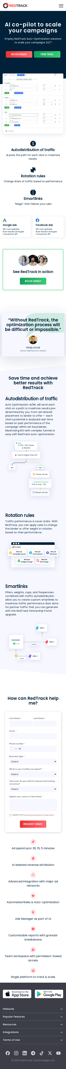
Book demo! (33, 281)
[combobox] (15, 749)
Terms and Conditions (33, 815)
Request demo (33, 824)
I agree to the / (33, 815)
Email (12, 731)
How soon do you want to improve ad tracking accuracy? (32, 782)
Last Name (38, 718)
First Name (14, 718)
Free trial (47, 54)
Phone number (16, 743)
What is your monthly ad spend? (25, 769)
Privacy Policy (48, 815)
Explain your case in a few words (25, 796)
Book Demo (19, 54)
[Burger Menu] (61, 5)
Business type (16, 756)
